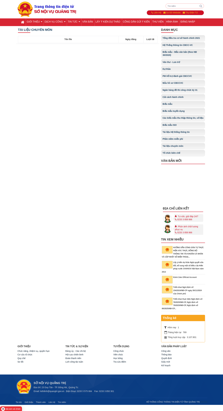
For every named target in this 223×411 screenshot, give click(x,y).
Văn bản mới (171, 160)
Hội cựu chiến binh (74, 354)
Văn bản (87, 21)
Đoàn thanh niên (73, 358)
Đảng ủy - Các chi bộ (75, 351)
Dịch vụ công (55, 21)
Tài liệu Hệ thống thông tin (176, 132)
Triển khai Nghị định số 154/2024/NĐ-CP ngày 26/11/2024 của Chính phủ (187, 290)
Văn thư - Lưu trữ (171, 62)
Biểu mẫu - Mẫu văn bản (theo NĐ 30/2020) (180, 53)
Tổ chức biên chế (171, 153)
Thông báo (166, 354)
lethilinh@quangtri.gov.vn (52, 391)
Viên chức (118, 354)
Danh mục (169, 29)
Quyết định (166, 358)
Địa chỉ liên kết (176, 208)
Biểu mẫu (167, 104)
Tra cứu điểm (119, 362)
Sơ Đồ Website (172, 12)
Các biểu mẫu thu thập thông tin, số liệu (183, 118)
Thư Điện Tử (190, 12)
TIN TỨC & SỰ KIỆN (76, 346)
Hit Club (203, 402)
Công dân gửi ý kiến (136, 21)
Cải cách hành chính (173, 97)
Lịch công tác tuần (74, 362)
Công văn (165, 351)
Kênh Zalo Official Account (185, 277)
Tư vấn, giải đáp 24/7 (188, 216)
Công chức (118, 351)
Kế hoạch (165, 365)
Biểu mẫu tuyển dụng (174, 111)
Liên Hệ (156, 12)
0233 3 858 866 (183, 219)
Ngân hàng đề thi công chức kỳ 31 (180, 90)
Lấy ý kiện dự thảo (108, 21)
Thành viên (41, 402)
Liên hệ (52, 402)
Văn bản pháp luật (174, 346)
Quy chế (21, 358)
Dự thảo (167, 69)
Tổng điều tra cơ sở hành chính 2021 (181, 38)
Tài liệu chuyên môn (35, 29)
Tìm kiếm (62, 402)
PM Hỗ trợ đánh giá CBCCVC (177, 76)
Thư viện (157, 21)
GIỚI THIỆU (24, 346)
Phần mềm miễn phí (173, 139)
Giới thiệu (34, 21)
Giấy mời (165, 362)
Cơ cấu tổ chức (25, 354)
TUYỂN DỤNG (121, 346)
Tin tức (74, 21)
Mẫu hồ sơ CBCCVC (173, 83)
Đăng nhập (188, 21)
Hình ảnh (172, 21)
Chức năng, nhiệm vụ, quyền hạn (34, 351)
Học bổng (118, 358)
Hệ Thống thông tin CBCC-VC (178, 45)
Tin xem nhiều (172, 239)
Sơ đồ (20, 362)
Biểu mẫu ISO (170, 125)
